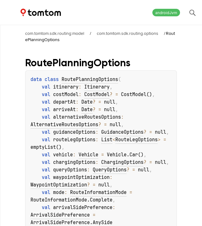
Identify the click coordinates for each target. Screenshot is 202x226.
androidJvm (166, 12)
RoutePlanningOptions (90, 79)
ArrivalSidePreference (60, 215)
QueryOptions (110, 170)
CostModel (97, 94)
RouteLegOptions (136, 140)
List (106, 140)
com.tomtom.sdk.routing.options (127, 33)
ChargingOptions (122, 162)
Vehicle (88, 155)
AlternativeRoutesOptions (64, 124)
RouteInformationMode (98, 192)
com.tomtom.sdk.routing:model (54, 33)
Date (87, 102)
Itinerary (97, 87)
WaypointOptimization (58, 185)
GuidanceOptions (122, 132)
